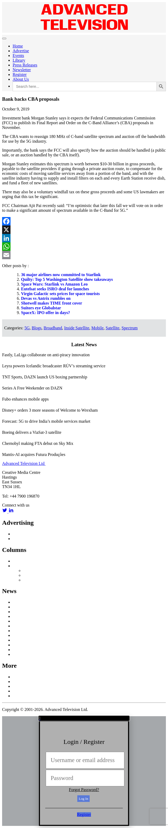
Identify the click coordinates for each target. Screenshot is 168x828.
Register (20, 74)
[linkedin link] (11, 511)
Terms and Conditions (31, 696)
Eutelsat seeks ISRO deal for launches (55, 289)
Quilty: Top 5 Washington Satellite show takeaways (67, 279)
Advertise (21, 51)
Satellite (112, 328)
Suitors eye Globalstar (41, 308)
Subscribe (21, 686)
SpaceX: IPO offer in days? (45, 312)
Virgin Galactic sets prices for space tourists (60, 293)
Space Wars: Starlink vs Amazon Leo (54, 284)
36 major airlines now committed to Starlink (61, 274)
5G (27, 328)
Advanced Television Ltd (23, 463)
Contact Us (22, 681)
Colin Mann (33, 575)
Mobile (97, 328)
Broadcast (21, 611)
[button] (84, 718)
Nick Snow (32, 570)
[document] (84, 771)
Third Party (32, 580)
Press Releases (25, 65)
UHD (17, 649)
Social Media (24, 645)
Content (19, 621)
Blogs (36, 328)
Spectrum (129, 328)
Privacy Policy (25, 691)
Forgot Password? (84, 789)
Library (19, 60)
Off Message (23, 566)
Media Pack (23, 538)
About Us (21, 79)
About (18, 677)
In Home (20, 626)
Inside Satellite (76, 328)
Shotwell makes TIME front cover (51, 303)
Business (20, 616)
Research (20, 640)
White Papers (24, 654)
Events (18, 55)
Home (18, 46)
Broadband (53, 328)
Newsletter (22, 70)
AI (15, 602)
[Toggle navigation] (4, 38)
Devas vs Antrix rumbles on (45, 298)
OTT (17, 635)
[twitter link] (5, 511)
